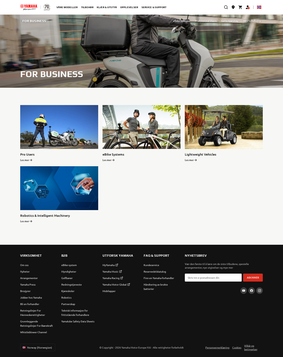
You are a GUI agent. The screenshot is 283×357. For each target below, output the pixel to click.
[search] (226, 7)
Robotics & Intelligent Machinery (45, 215)
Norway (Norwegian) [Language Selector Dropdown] (37, 347)
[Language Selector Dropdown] (259, 7)
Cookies (236, 347)
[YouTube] (243, 290)
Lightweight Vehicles (200, 154)
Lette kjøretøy (229, 21)
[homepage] (28, 7)
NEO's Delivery (252, 21)
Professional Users (205, 21)
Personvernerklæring (217, 347)
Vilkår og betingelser (250, 347)
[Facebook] (251, 290)
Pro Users (27, 154)
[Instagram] (259, 290)
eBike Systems (181, 21)
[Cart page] (240, 7)
